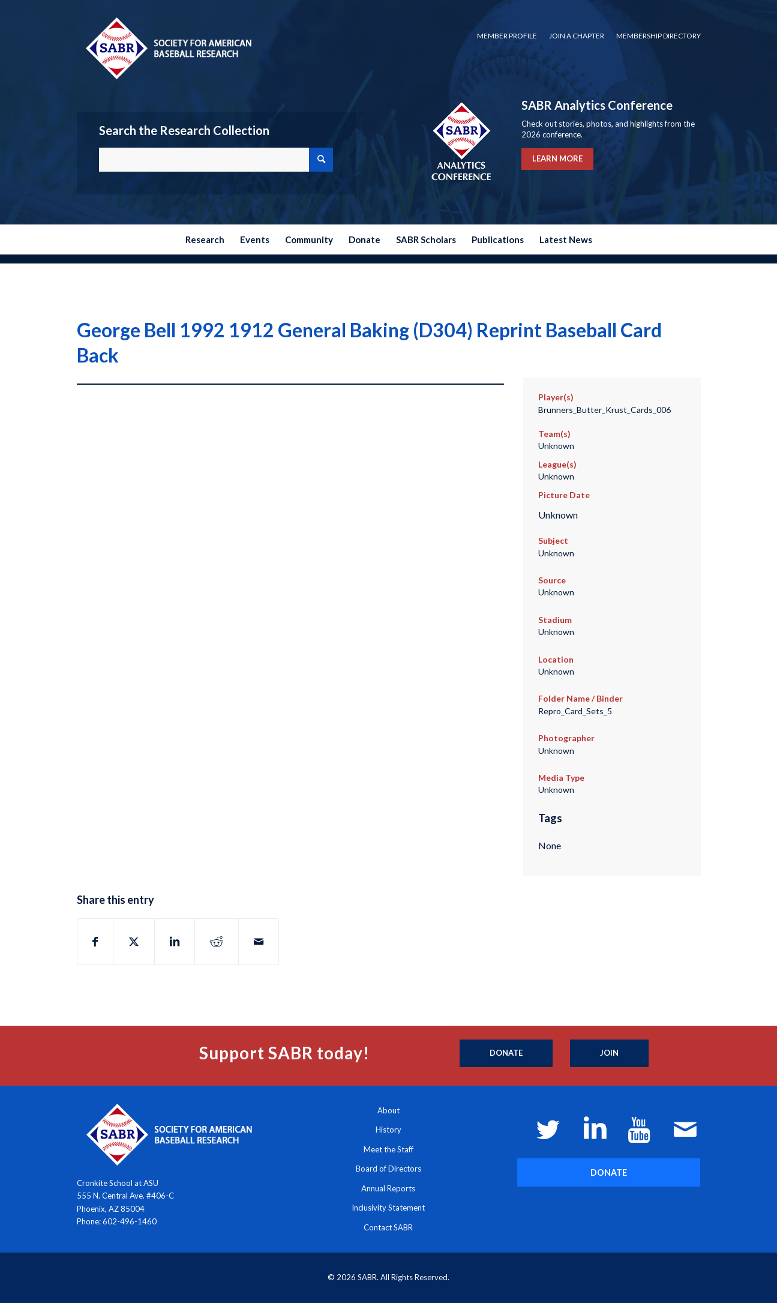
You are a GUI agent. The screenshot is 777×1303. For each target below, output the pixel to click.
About (388, 1110)
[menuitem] (507, 36)
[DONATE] (608, 1172)
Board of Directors (388, 1168)
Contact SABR (388, 1227)
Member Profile (507, 35)
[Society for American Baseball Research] (167, 47)
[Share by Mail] (258, 941)
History (388, 1129)
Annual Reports (388, 1188)
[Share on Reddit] (216, 941)
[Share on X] (133, 941)
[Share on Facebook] (95, 941)
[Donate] (506, 1053)
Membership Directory (658, 35)
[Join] (609, 1053)
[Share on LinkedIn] (174, 941)
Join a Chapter (576, 35)
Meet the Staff (388, 1149)
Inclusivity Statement (388, 1207)
